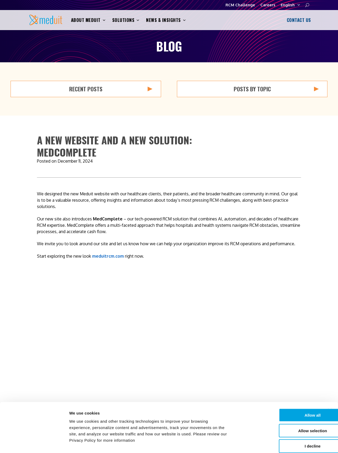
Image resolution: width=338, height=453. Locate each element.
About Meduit (88, 20)
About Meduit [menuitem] (236, 353)
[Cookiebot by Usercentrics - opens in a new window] (34, 443)
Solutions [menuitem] (232, 363)
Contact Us (298, 20)
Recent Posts (110, 89)
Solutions (125, 20)
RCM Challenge (240, 4)
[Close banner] (330, 383)
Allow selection (280, 404)
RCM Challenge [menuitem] (310, 363)
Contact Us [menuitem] (306, 353)
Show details (277, 442)
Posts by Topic (276, 89)
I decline (280, 419)
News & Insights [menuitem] (238, 374)
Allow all (281, 388)
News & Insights (166, 20)
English (290, 5)
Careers (267, 4)
